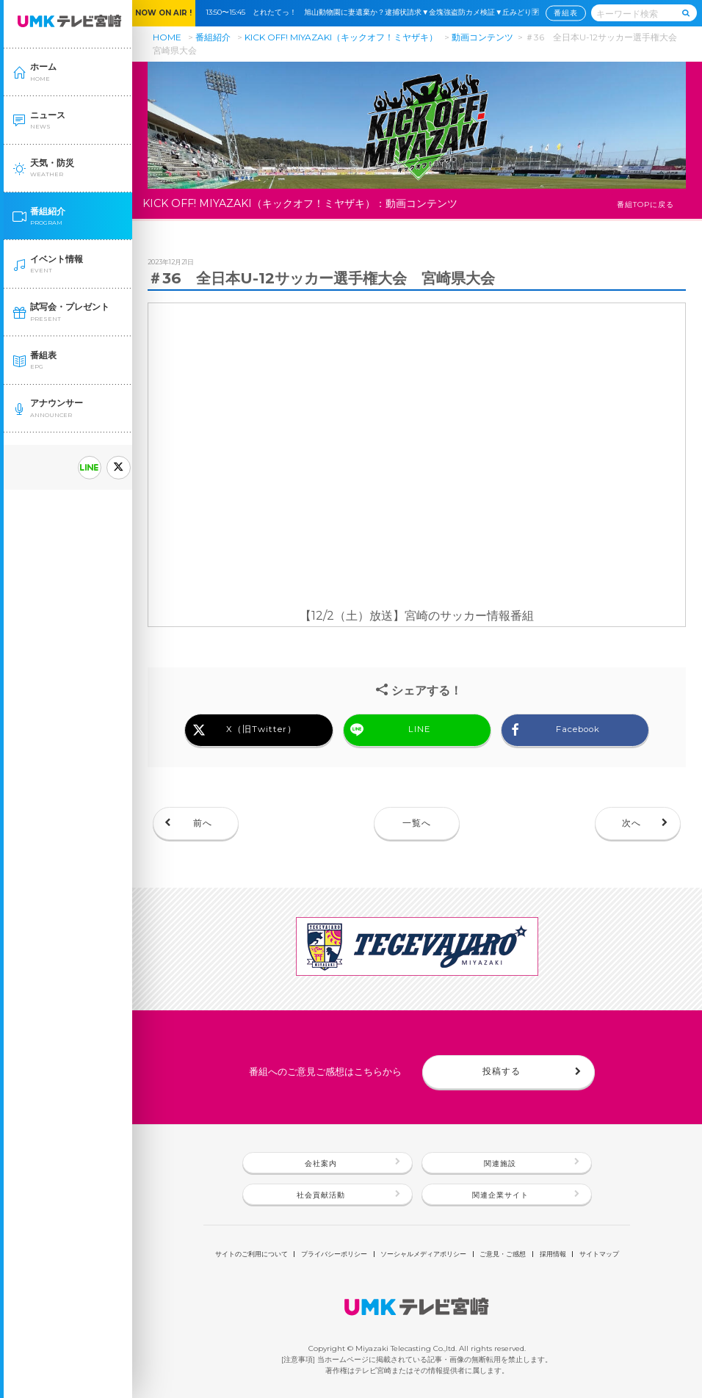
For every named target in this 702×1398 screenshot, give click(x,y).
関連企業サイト (500, 1195)
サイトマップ (599, 1254)
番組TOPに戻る (645, 204)
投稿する (501, 1071)
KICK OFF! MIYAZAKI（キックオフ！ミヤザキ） (341, 37)
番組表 (566, 13)
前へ (202, 823)
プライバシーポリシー (334, 1254)
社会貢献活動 (321, 1195)
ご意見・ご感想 (503, 1254)
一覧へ (416, 823)
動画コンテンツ (482, 37)
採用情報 (553, 1254)
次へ (631, 823)
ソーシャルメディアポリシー (423, 1254)
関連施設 (500, 1163)
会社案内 (321, 1163)
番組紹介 (213, 37)
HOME (167, 37)
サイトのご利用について (251, 1254)
